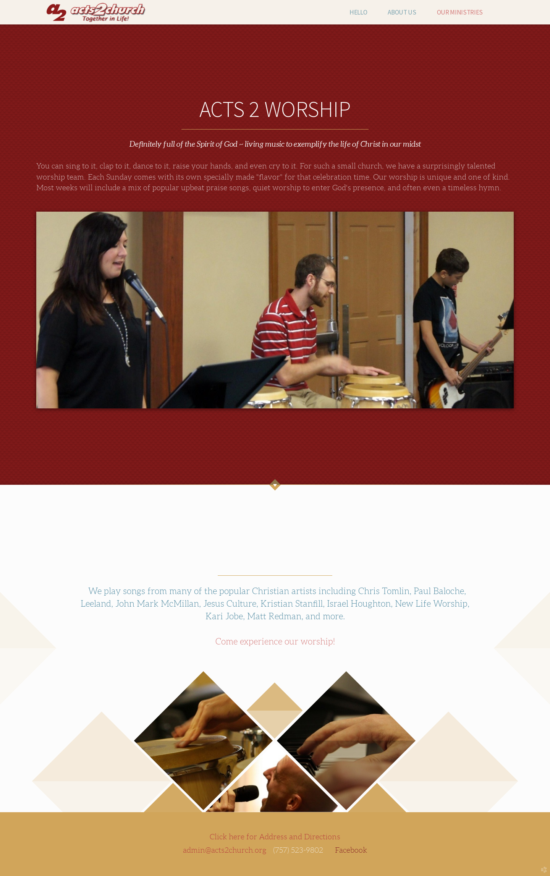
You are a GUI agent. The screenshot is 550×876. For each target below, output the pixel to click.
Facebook (351, 850)
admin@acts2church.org (224, 850)
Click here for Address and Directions (275, 836)
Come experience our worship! (275, 641)
